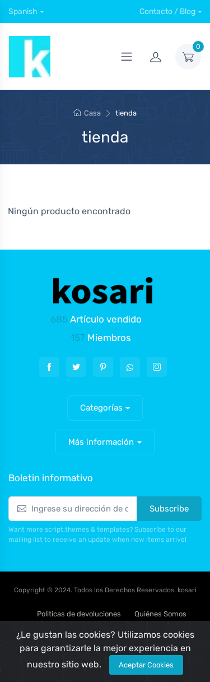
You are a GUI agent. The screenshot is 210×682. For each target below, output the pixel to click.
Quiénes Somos (160, 614)
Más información (101, 442)
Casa (87, 113)
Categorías (101, 408)
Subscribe (169, 509)
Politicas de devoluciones (79, 614)
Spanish (23, 11)
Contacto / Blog (167, 11)
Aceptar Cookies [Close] (146, 665)
